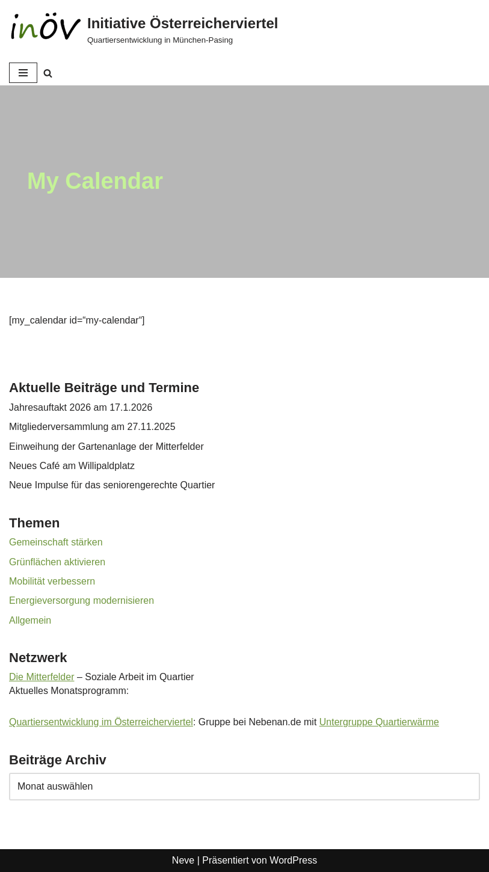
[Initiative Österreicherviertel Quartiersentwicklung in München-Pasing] (143, 30)
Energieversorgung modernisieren (81, 600)
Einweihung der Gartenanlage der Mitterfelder (106, 446)
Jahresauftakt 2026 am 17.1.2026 (80, 407)
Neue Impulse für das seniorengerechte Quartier (112, 485)
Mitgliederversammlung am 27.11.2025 (92, 427)
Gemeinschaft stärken (56, 542)
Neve (183, 860)
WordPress (293, 860)
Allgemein (30, 620)
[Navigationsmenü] (23, 73)
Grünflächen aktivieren (57, 562)
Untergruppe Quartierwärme (379, 722)
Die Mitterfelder (41, 677)
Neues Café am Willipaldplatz (72, 466)
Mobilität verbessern (52, 581)
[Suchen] (47, 73)
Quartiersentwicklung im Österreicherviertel (101, 722)
